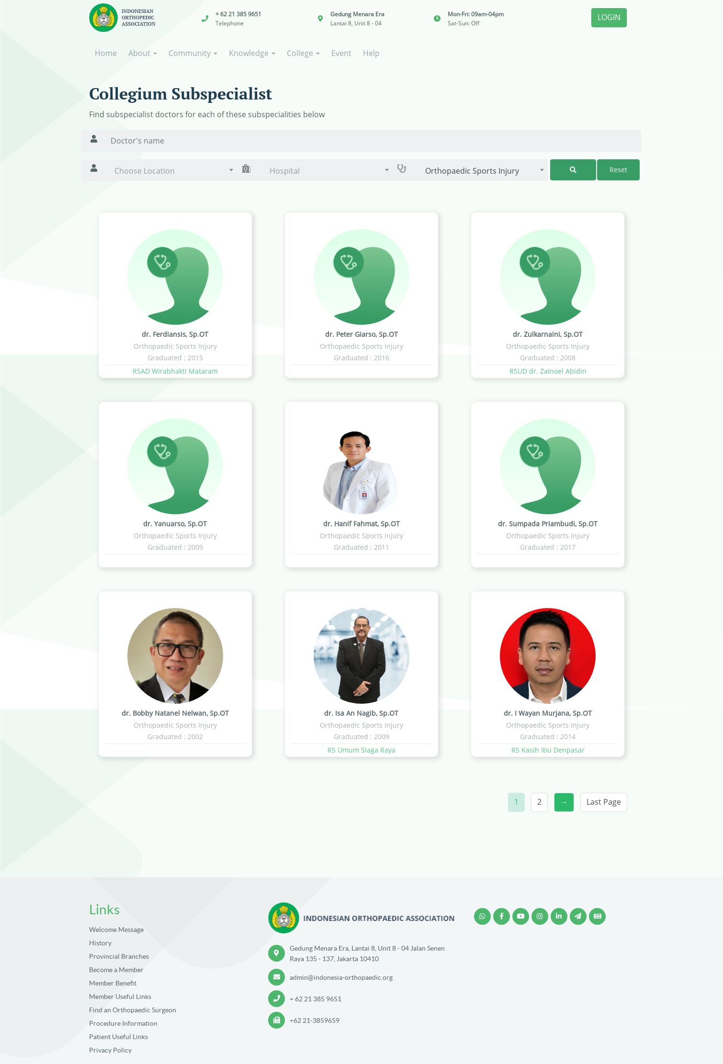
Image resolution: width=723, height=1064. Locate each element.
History (100, 943)
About (142, 53)
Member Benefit (112, 983)
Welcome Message (116, 929)
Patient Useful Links (118, 1037)
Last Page (604, 802)
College (303, 53)
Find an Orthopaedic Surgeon (132, 1010)
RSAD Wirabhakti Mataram (175, 371)
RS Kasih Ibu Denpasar (548, 749)
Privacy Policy (110, 1050)
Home (106, 53)
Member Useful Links (120, 996)
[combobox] (171, 170)
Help (371, 53)
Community (193, 53)
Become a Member (116, 970)
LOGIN (609, 17)
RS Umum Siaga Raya (361, 749)
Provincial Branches (119, 956)
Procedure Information (123, 1023)
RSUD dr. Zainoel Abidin (548, 371)
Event (341, 53)
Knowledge (252, 53)
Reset (618, 169)
